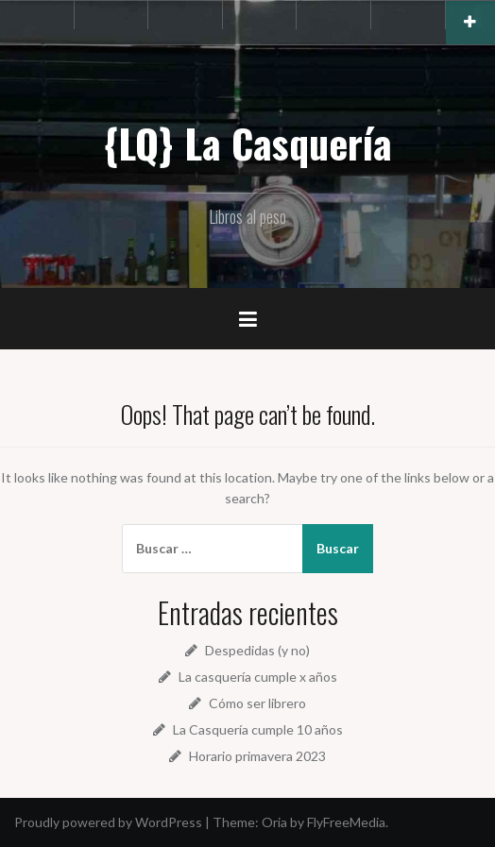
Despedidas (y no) (257, 650)
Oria (274, 822)
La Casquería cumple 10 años (258, 729)
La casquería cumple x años (258, 677)
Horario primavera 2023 (257, 756)
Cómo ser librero (257, 703)
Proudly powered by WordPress (108, 822)
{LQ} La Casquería (247, 142)
